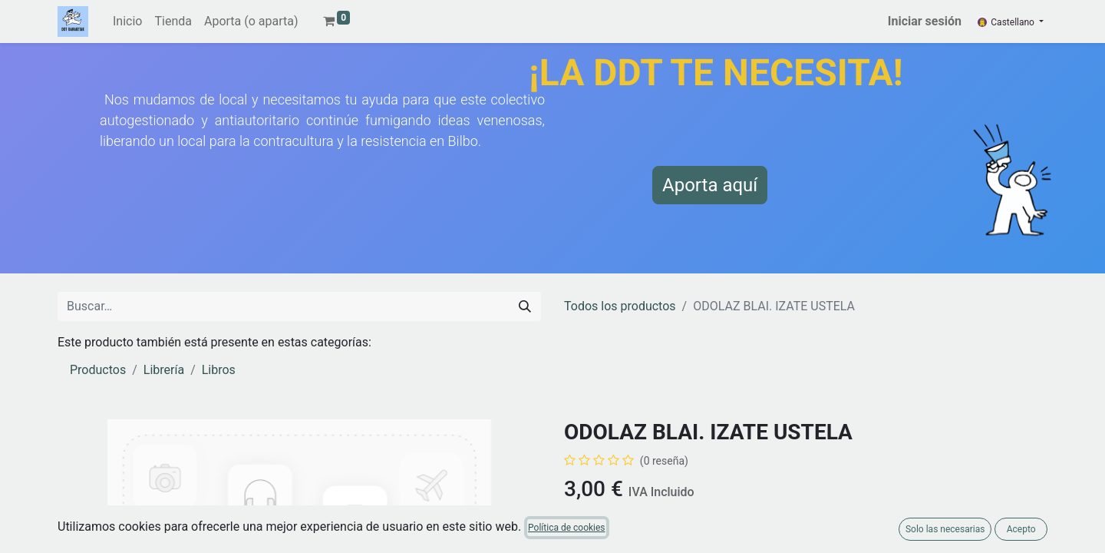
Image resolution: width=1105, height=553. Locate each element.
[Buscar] (525, 306)
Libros (219, 370)
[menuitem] (127, 21)
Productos (98, 370)
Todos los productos (620, 306)
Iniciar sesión (925, 21)
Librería (163, 370)
